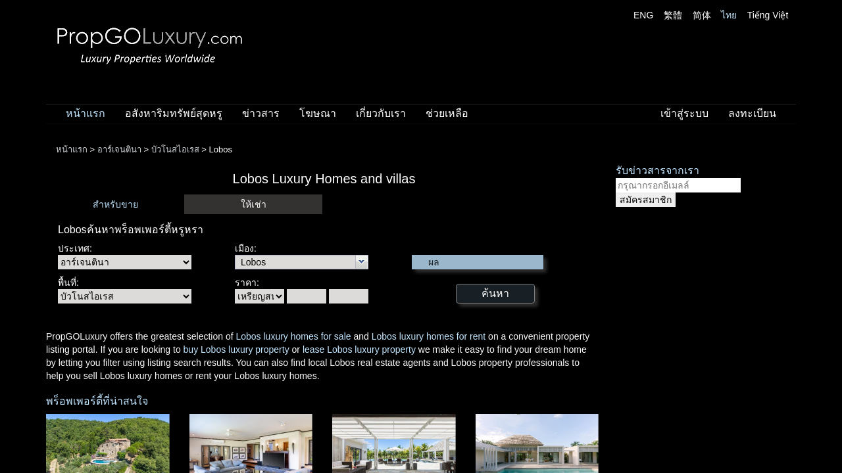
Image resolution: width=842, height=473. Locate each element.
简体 (702, 15)
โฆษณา (317, 113)
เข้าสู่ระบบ (684, 113)
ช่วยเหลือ (447, 113)
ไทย (729, 15)
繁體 (673, 15)
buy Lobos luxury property (236, 349)
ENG (643, 15)
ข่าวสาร (261, 113)
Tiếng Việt (768, 15)
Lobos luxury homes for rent (429, 336)
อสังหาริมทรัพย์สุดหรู (173, 113)
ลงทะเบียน (752, 113)
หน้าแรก (85, 113)
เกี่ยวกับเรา (381, 113)
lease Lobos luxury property (359, 349)
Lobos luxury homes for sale (293, 336)
